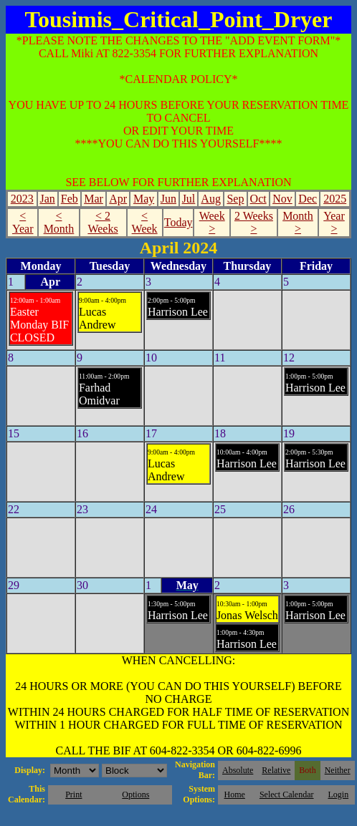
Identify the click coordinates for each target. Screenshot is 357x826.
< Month (59, 222)
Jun (168, 199)
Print (73, 794)
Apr (118, 199)
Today (178, 222)
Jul (189, 199)
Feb (69, 199)
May (143, 199)
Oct (258, 199)
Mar (93, 199)
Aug (211, 199)
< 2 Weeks (102, 222)
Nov (282, 199)
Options (135, 794)
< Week (145, 222)
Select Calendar (287, 794)
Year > (333, 222)
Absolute (237, 770)
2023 (22, 199)
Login (338, 794)
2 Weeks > (253, 222)
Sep (235, 199)
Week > (212, 222)
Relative (276, 770)
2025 (334, 199)
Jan (46, 199)
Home (234, 794)
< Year (22, 222)
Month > (297, 222)
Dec (307, 199)
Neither (338, 770)
